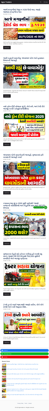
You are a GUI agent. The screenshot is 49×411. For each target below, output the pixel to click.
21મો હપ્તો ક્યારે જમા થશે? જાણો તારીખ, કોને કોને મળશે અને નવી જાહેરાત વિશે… (25, 394)
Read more (6, 47)
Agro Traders (6, 2)
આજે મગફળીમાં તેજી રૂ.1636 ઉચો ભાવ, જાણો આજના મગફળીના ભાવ (22, 364)
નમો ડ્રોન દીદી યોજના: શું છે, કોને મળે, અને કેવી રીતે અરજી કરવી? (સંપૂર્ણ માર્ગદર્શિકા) (25, 374)
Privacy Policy (20, 403)
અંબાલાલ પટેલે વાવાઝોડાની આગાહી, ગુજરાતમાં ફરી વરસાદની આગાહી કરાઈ (23, 379)
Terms (25, 403)
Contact (30, 403)
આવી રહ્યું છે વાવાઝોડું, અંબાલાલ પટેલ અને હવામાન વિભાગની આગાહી (22, 369)
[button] (40, 2)
